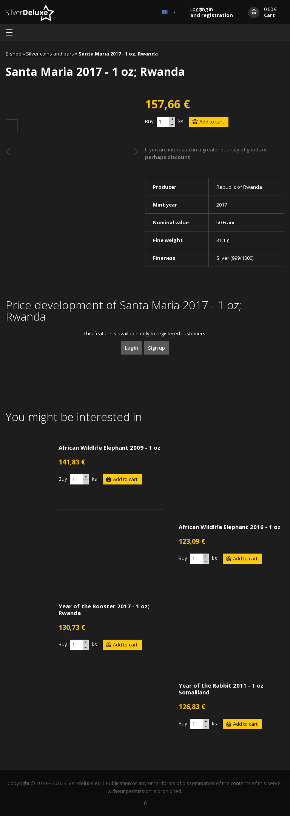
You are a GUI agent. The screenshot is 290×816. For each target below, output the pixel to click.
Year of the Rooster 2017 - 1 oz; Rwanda (104, 609)
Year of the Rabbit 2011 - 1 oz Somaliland (221, 689)
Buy (149, 121)
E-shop (14, 53)
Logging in (211, 12)
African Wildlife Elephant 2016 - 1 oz (230, 527)
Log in (131, 347)
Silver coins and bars (50, 53)
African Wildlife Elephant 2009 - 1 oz (109, 447)
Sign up (156, 347)
